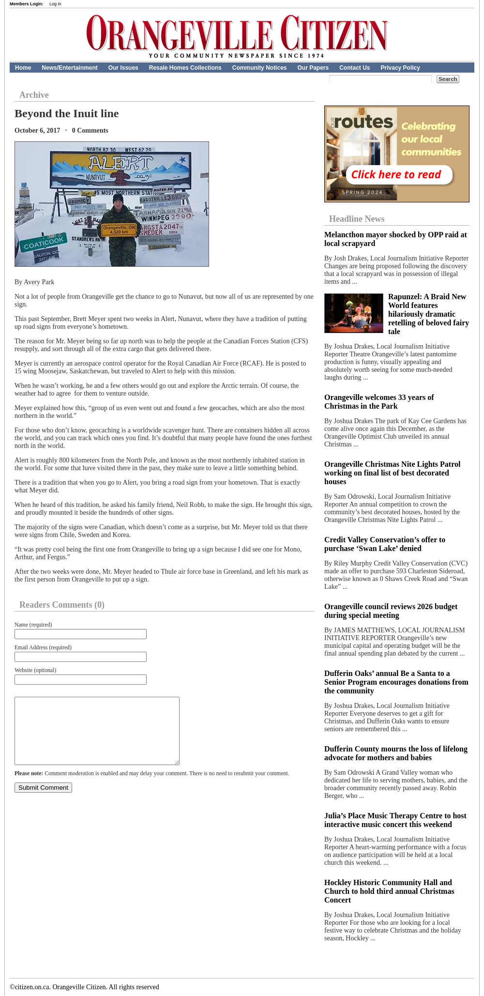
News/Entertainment (69, 67)
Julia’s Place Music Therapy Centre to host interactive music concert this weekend (395, 820)
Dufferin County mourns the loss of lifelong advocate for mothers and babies (396, 753)
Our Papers (313, 67)
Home (23, 67)
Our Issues (123, 67)
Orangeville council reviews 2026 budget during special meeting (390, 610)
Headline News (357, 219)
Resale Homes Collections (185, 67)
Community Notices (259, 67)
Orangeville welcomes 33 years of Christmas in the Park (379, 401)
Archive (34, 95)
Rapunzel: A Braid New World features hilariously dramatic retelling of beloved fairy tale (428, 314)
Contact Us (354, 67)
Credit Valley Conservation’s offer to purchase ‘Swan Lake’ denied (384, 544)
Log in (55, 3)
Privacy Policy (400, 67)
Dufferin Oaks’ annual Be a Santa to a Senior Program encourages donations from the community (396, 682)
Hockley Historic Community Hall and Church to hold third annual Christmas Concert (389, 891)
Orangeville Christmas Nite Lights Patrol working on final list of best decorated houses (392, 473)
